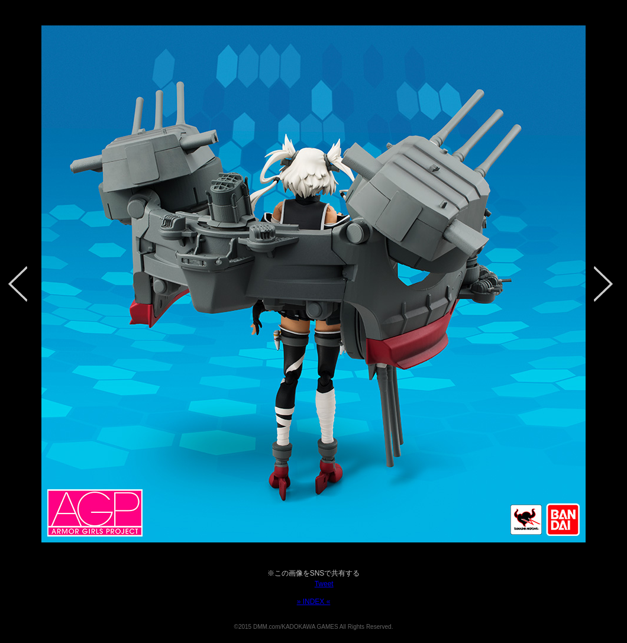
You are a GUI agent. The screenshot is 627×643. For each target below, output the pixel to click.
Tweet (324, 584)
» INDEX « (314, 601)
